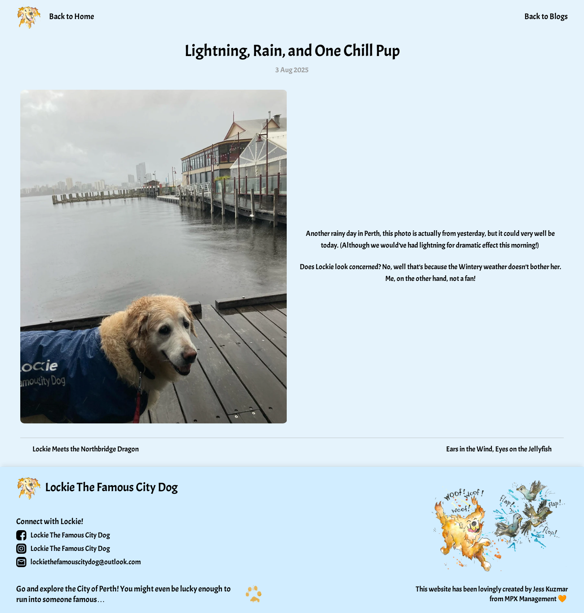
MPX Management (530, 599)
